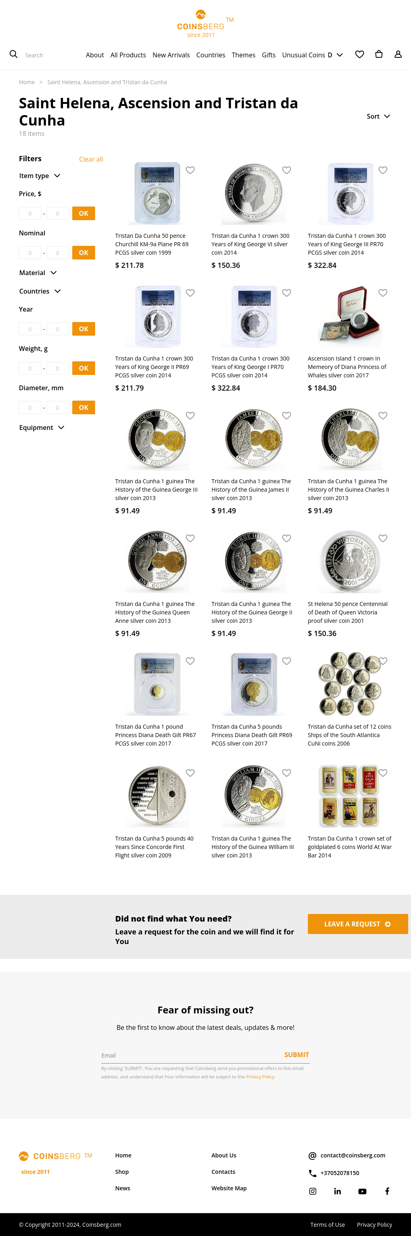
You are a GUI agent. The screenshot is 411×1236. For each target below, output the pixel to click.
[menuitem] (95, 55)
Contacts (223, 1171)
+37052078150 (333, 1173)
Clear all (91, 159)
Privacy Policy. (261, 1077)
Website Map (229, 1188)
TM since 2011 (205, 24)
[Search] (13, 55)
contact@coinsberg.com (346, 1156)
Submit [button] (297, 1054)
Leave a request (358, 924)
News (122, 1188)
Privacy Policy (374, 1224)
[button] (379, 116)
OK (83, 213)
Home (27, 82)
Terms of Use (327, 1224)
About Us (224, 1155)
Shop (122, 1171)
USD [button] (325, 55)
